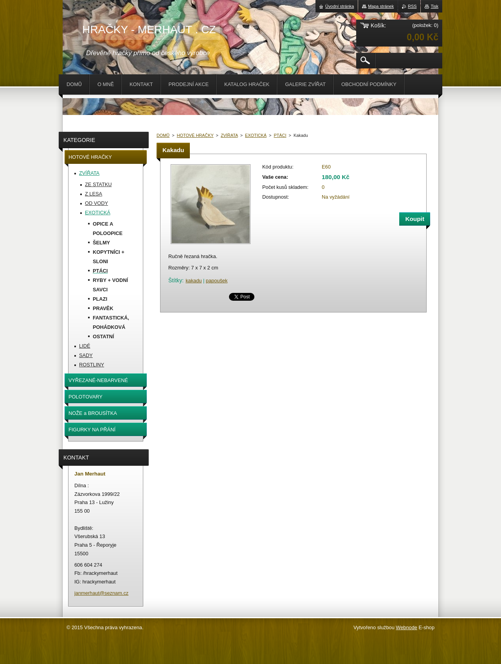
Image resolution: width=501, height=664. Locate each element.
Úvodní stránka (339, 6)
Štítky (175, 280)
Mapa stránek (381, 6)
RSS (412, 6)
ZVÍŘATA (229, 135)
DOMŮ (163, 135)
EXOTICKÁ (256, 135)
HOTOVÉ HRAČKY (195, 135)
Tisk (434, 6)
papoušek (217, 281)
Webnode (406, 627)
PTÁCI (280, 135)
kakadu (194, 281)
